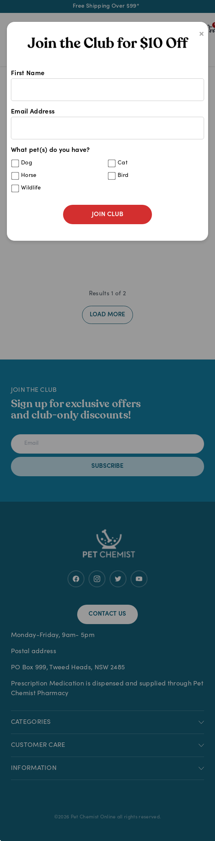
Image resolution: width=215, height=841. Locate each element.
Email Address (107, 124)
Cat (123, 163)
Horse (29, 176)
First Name (107, 85)
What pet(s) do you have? (107, 172)
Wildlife (31, 188)
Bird (123, 176)
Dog (26, 163)
